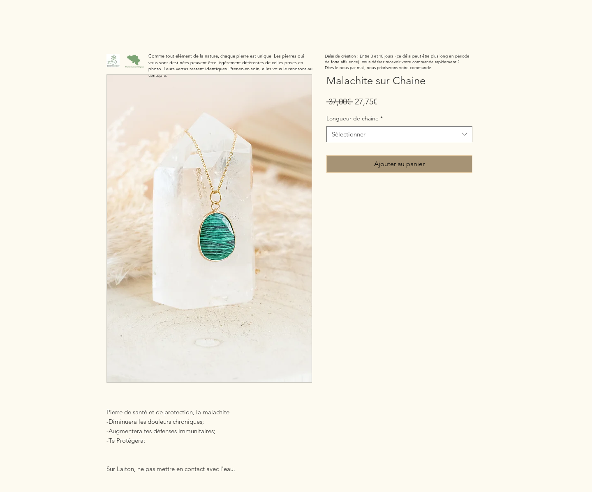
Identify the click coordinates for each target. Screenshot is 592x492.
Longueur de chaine (354, 118)
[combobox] (399, 134)
